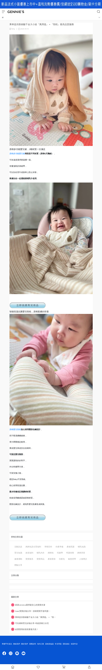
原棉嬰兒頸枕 (15, 429)
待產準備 (59, 546)
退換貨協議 (49, 644)
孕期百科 (48, 546)
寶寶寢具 (29, 558)
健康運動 (18, 558)
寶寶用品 (40, 558)
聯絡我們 (16, 644)
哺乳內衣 (40, 552)
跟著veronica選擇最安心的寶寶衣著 (28, 604)
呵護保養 (70, 552)
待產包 (62, 558)
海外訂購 (40, 644)
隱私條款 (66, 644)
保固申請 (74, 644)
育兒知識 (18, 552)
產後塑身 (52, 558)
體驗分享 (18, 565)
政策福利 (29, 552)
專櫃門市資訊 (7, 644)
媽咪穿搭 (81, 552)
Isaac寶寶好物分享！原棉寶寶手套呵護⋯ (30, 611)
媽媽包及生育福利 (33, 546)
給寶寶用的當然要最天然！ (24, 629)
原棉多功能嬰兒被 (17, 153)
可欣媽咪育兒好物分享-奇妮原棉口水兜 (30, 623)
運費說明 (32, 644)
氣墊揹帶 (72, 558)
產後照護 (70, 546)
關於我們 (24, 644)
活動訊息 (18, 546)
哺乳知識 (82, 546)
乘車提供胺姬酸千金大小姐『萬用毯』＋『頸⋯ (33, 617)
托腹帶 (60, 552)
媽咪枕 (51, 552)
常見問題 (58, 644)
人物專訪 (83, 558)
